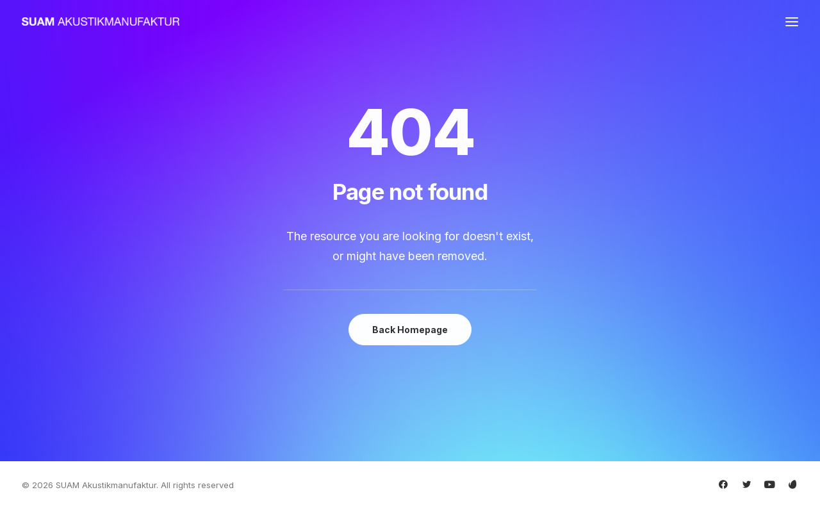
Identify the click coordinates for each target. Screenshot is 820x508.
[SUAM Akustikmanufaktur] (100, 21)
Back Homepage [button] (410, 329)
